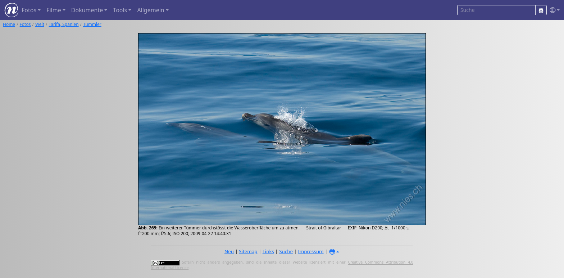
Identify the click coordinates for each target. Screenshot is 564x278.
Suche (286, 251)
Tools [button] (120, 10)
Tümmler (92, 24)
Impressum (310, 251)
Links (268, 251)
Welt (39, 24)
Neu (229, 251)
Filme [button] (53, 10)
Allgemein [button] (150, 10)
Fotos (25, 24)
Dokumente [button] (87, 10)
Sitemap (248, 251)
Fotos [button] (29, 10)
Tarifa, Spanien (64, 24)
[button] (553, 10)
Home (9, 24)
